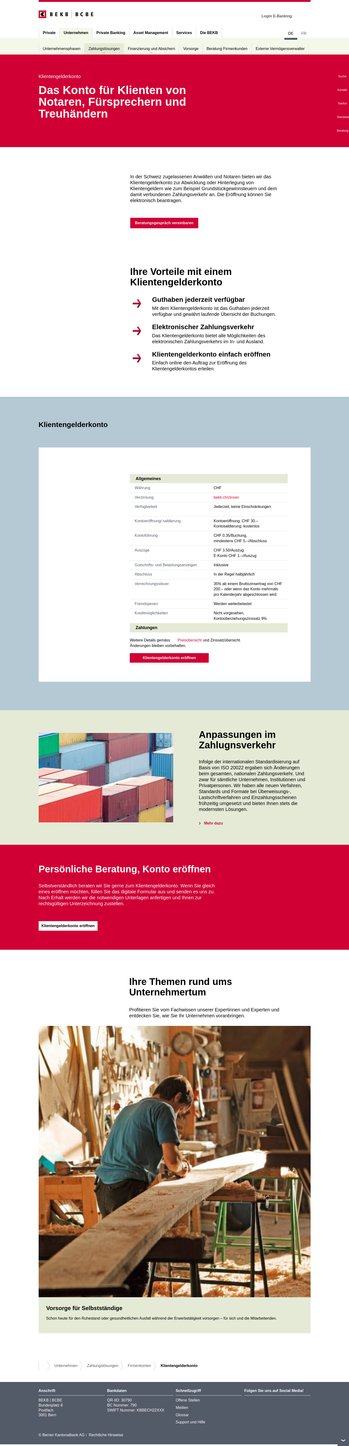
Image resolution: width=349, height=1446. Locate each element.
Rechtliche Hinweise (106, 1437)
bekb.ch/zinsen (226, 498)
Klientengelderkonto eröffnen (169, 659)
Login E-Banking (279, 16)
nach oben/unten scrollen (343, 1440)
